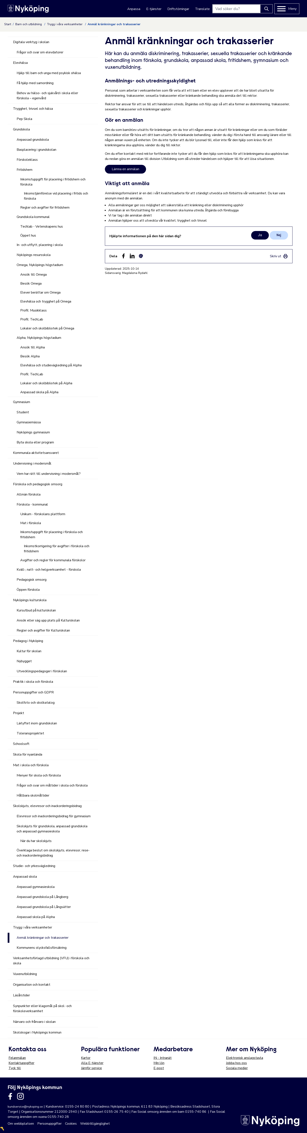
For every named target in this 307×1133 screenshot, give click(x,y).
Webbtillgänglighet (95, 1123)
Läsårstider (21, 995)
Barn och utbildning (29, 24)
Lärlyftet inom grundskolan (37, 723)
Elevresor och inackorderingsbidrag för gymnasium (54, 816)
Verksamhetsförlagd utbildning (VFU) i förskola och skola (51, 961)
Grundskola (21, 129)
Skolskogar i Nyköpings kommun (37, 1032)
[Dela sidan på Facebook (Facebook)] (123, 256)
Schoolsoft (21, 743)
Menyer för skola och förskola (39, 775)
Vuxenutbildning (25, 974)
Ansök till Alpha (32, 347)
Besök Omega (31, 283)
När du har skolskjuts (36, 841)
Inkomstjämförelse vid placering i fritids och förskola (56, 196)
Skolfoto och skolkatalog (36, 702)
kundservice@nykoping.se (25, 1107)
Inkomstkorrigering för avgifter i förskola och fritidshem (56, 549)
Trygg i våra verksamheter (65, 24)
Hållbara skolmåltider (33, 795)
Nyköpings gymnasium (33, 432)
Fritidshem (24, 169)
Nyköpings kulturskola (29, 600)
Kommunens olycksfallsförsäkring (42, 947)
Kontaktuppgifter (21, 1063)
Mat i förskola (30, 523)
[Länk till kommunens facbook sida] (10, 1096)
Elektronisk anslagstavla (244, 1058)
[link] (279, 256)
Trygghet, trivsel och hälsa (33, 108)
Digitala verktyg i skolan (31, 42)
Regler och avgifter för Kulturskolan (43, 630)
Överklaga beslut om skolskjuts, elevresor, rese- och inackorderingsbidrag (53, 853)
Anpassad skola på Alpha (39, 392)
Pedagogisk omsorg (31, 579)
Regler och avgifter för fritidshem (45, 207)
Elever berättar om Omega (40, 292)
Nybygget (24, 661)
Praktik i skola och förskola (33, 681)
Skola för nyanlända (27, 754)
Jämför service (91, 1068)
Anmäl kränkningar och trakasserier (42, 937)
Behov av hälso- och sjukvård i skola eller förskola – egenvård (47, 96)
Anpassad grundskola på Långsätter (44, 907)
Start (7, 24)
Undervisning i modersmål (32, 463)
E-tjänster (153, 9)
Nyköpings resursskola (34, 255)
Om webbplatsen (21, 1123)
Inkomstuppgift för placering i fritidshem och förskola (52, 182)
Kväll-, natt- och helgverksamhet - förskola (49, 569)
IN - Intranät (163, 1058)
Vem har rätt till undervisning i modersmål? (49, 473)
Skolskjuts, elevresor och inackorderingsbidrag (47, 806)
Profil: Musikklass (33, 310)
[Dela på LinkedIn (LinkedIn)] (132, 256)
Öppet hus (28, 235)
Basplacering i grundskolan (36, 149)
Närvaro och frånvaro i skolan (34, 1021)
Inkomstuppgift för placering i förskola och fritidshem (51, 534)
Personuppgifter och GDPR (33, 692)
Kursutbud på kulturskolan (36, 610)
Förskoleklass (27, 159)
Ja (260, 235)
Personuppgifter (49, 1123)
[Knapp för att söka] (266, 8)
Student (23, 412)
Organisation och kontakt (31, 984)
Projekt (18, 713)
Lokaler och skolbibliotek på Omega (47, 328)
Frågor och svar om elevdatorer (40, 52)
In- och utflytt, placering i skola (40, 245)
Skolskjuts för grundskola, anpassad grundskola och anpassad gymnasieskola (52, 829)
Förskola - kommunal (32, 504)
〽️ (2, 1128)
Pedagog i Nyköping (28, 641)
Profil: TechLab (31, 319)
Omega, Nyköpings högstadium (40, 265)
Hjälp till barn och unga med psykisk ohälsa (49, 73)
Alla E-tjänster (92, 1063)
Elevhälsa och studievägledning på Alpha (51, 365)
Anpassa (133, 9)
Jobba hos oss (236, 1063)
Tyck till (15, 1068)
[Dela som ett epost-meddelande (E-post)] (140, 256)
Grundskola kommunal (33, 217)
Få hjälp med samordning (35, 83)
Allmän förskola (29, 494)
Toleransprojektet (30, 733)
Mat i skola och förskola (31, 765)
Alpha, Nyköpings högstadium (39, 337)
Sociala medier (237, 1068)
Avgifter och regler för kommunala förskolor (52, 560)
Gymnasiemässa (29, 422)
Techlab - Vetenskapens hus (41, 226)
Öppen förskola (28, 589)
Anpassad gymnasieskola (36, 886)
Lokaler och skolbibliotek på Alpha (46, 383)
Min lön (159, 1063)
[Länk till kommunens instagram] (20, 1096)
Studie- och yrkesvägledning (34, 866)
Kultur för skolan (29, 651)
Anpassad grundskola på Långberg (42, 897)
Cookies (71, 1123)
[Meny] (287, 9)
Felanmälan (17, 1058)
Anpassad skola (25, 876)
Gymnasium (21, 402)
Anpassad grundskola (33, 139)
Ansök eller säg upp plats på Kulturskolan (48, 620)
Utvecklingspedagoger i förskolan (42, 671)
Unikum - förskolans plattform (42, 514)
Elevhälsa (20, 62)
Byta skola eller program (35, 442)
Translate (202, 9)
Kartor (85, 1058)
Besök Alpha (30, 356)
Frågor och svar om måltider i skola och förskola (52, 785)
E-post (159, 1068)
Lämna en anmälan (125, 169)
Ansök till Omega (33, 274)
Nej (279, 235)
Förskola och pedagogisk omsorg (37, 484)
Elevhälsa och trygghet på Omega (45, 301)
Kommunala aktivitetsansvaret (36, 452)
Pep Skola (24, 119)
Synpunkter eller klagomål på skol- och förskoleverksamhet (42, 1008)
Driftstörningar (178, 9)
